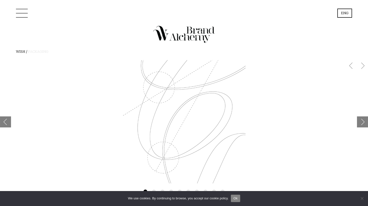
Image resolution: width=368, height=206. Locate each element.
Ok (235, 198)
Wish (20, 51)
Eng (344, 13)
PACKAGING (38, 51)
